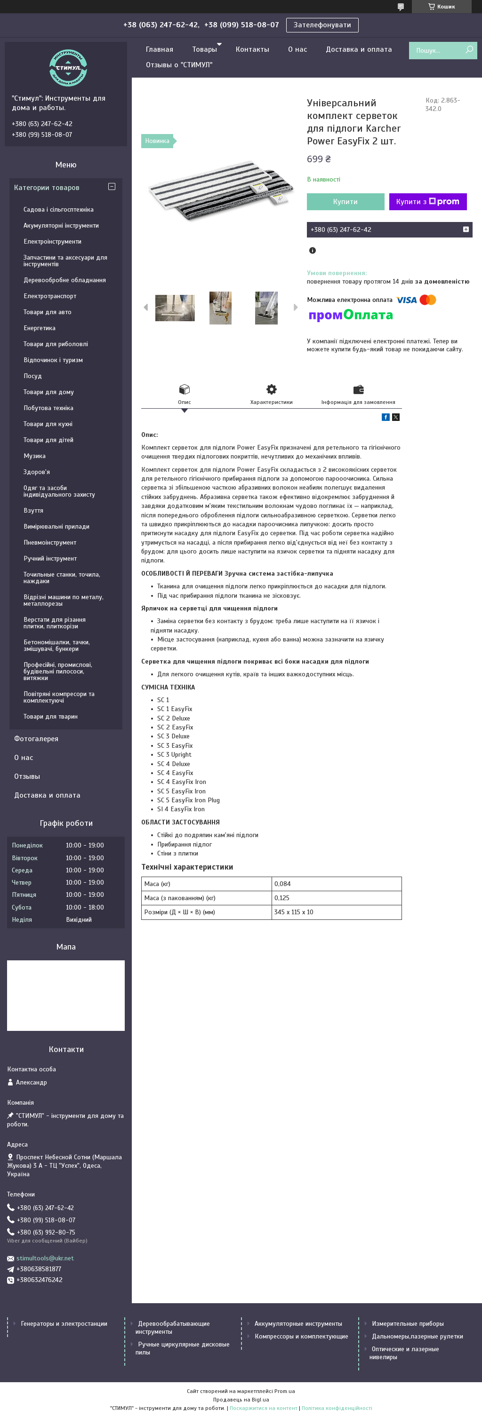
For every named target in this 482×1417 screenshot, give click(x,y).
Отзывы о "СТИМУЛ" (179, 65)
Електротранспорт (50, 296)
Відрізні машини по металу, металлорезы (64, 600)
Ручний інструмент (50, 558)
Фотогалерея (36, 739)
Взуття (33, 511)
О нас (297, 49)
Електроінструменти (52, 241)
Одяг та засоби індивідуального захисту (59, 491)
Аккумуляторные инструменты (298, 1324)
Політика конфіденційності (337, 1408)
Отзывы (27, 776)
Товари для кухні (48, 424)
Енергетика (40, 328)
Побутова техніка (48, 408)
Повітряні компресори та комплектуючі (59, 697)
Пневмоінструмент (50, 542)
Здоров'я (37, 472)
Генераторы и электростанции (64, 1324)
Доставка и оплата (359, 49)
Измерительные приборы (408, 1324)
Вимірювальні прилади (56, 526)
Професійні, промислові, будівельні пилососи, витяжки (58, 671)
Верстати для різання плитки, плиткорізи (55, 623)
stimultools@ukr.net (45, 1258)
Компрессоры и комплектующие (301, 1336)
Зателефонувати (322, 25)
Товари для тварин (51, 716)
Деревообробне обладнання (65, 280)
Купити (345, 201)
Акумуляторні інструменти (61, 226)
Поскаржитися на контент (263, 1408)
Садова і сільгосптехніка (59, 210)
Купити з (427, 201)
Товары (204, 49)
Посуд (33, 376)
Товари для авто (48, 312)
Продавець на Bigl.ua (241, 1399)
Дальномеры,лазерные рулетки (417, 1336)
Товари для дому (49, 392)
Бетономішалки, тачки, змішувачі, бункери (57, 645)
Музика (35, 456)
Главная (159, 49)
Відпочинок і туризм (53, 360)
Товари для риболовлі (56, 344)
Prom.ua (284, 1391)
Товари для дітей (48, 440)
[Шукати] (469, 50)
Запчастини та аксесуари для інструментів (65, 260)
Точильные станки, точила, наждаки (62, 577)
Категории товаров (47, 187)
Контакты (252, 49)
